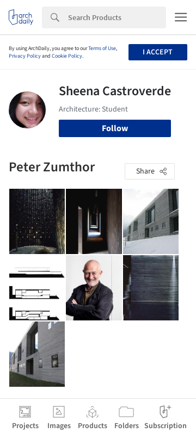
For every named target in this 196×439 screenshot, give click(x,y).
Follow (115, 128)
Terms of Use (102, 48)
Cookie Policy (67, 56)
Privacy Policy (25, 56)
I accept (158, 52)
